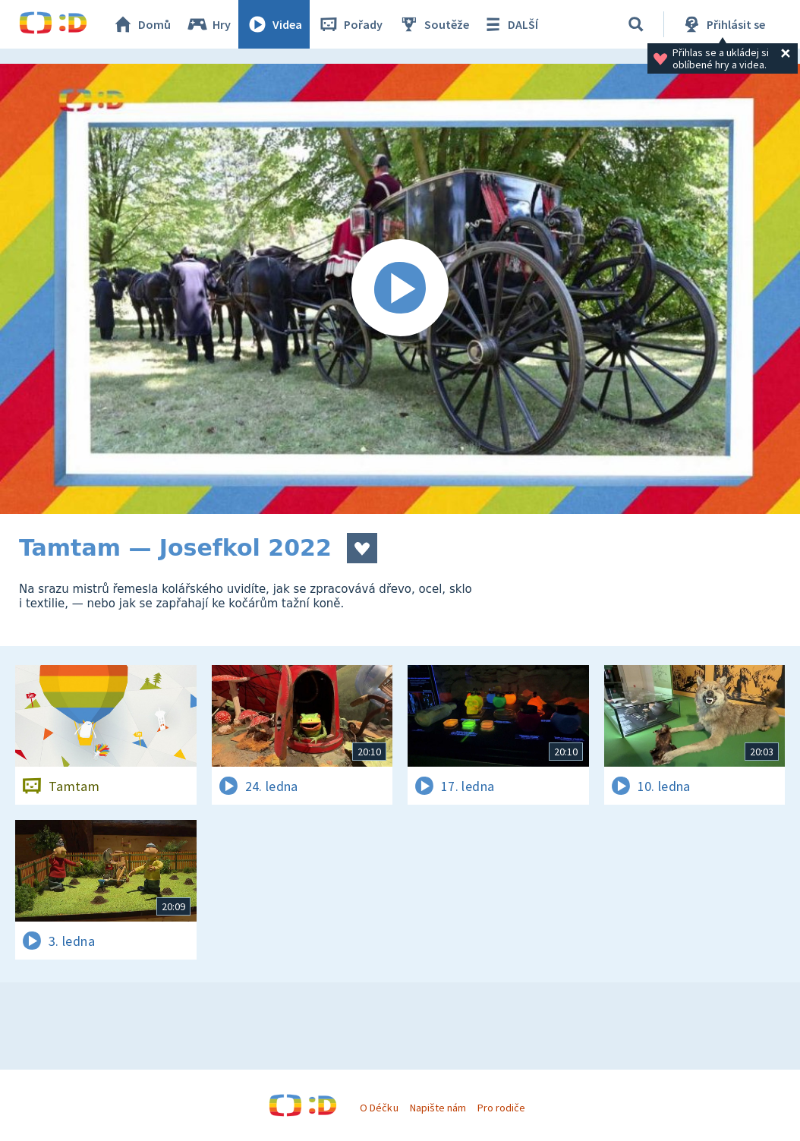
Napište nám (438, 1107)
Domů (141, 24)
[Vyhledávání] (636, 24)
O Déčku (379, 1107)
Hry (208, 24)
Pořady (350, 24)
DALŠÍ (509, 24)
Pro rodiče (501, 1107)
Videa (274, 24)
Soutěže (433, 24)
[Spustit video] (400, 289)
